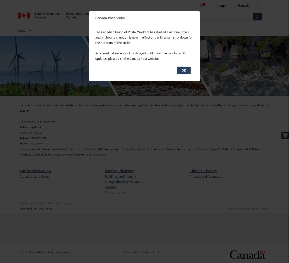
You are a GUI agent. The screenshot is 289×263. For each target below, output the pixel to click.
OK (184, 70)
